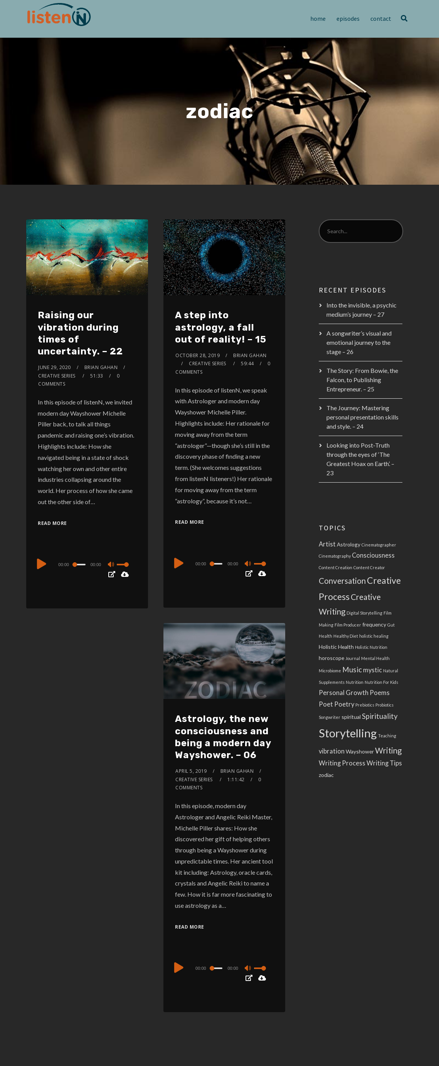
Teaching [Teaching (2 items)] (387, 735)
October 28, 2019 (197, 355)
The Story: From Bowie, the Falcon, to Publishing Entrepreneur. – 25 (362, 380)
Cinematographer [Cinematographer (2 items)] (379, 544)
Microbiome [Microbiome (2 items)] (330, 670)
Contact (380, 18)
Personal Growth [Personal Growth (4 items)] (343, 693)
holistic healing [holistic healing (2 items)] (374, 635)
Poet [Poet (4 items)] (326, 704)
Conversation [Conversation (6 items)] (342, 580)
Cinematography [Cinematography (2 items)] (335, 555)
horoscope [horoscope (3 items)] (331, 658)
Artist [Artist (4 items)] (327, 544)
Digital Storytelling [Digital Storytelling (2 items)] (364, 612)
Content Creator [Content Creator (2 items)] (369, 567)
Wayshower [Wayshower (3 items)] (360, 751)
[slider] (79, 564)
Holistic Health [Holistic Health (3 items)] (336, 646)
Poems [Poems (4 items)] (380, 693)
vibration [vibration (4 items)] (332, 751)
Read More (52, 523)
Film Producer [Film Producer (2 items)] (348, 624)
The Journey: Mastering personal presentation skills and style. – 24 (362, 417)
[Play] (41, 563)
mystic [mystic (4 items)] (372, 670)
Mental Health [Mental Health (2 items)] (375, 658)
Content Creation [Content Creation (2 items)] (335, 567)
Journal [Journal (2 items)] (352, 658)
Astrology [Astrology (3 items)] (348, 544)
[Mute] (112, 565)
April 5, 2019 (191, 771)
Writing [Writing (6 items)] (388, 750)
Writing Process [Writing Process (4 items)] (342, 763)
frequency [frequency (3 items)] (374, 624)
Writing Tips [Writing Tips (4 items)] (384, 763)
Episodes (348, 18)
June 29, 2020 (54, 367)
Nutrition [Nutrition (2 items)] (354, 682)
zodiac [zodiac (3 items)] (326, 775)
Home (318, 18)
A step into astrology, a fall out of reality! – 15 (220, 327)
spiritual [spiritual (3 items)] (351, 716)
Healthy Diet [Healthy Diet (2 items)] (345, 635)
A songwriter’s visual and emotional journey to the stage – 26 (359, 342)
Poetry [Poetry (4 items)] (344, 704)
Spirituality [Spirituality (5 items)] (380, 716)
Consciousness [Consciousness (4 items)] (373, 555)
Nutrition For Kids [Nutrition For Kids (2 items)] (381, 682)
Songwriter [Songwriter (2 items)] (329, 717)
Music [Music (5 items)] (352, 669)
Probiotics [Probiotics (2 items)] (384, 704)
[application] (87, 564)
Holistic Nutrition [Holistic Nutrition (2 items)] (371, 647)
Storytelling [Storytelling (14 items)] (348, 733)
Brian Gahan (101, 367)
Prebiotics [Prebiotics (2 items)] (364, 704)
